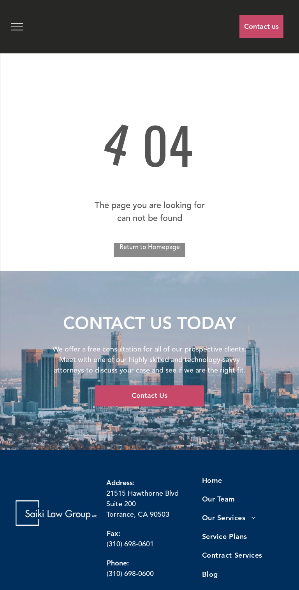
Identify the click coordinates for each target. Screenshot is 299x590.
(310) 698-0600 (130, 574)
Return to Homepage (150, 247)
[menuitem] (239, 481)
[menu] (17, 27)
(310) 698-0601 (130, 544)
